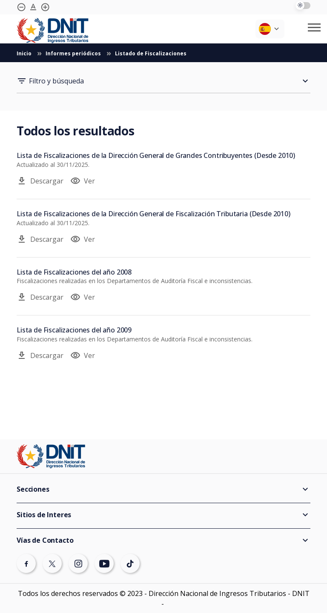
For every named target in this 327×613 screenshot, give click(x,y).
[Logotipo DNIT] (53, 30)
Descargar (40, 181)
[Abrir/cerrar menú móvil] (314, 27)
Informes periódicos (74, 53)
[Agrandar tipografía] (33, 7)
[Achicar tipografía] (21, 7)
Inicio (25, 53)
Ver (82, 181)
